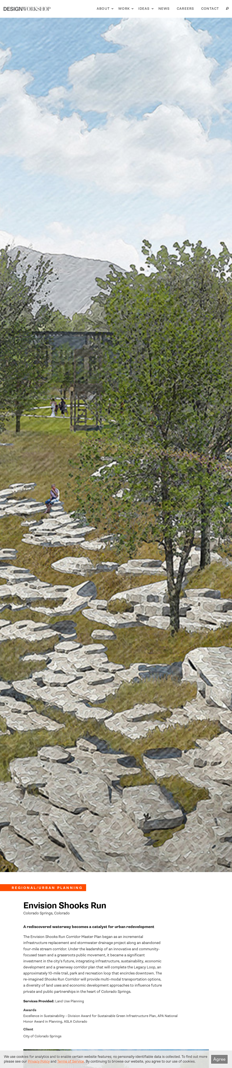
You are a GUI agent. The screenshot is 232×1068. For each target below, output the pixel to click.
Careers (185, 8)
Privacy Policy (39, 1061)
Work (124, 8)
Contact (210, 8)
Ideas (144, 8)
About (103, 8)
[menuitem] (104, 9)
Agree (219, 1059)
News (164, 8)
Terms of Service (70, 1061)
